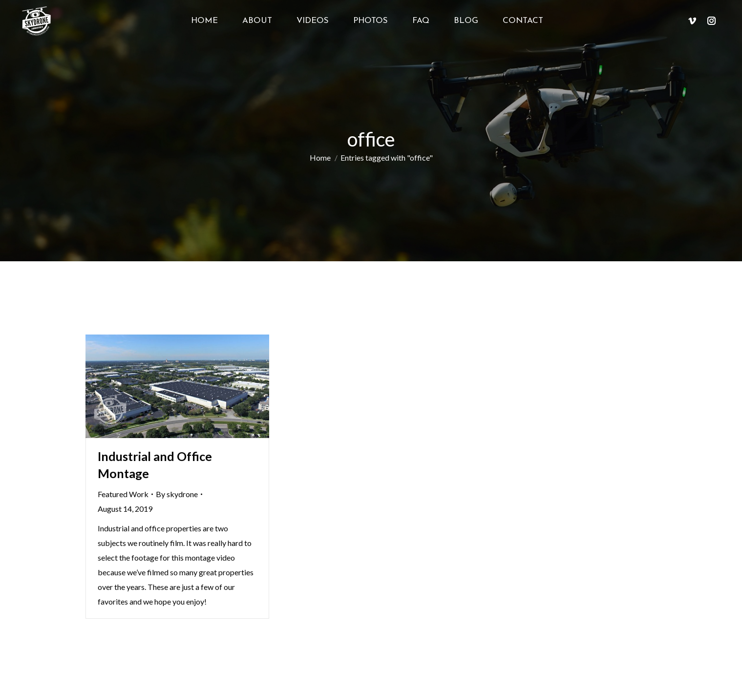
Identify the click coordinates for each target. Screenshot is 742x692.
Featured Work (123, 494)
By (177, 494)
